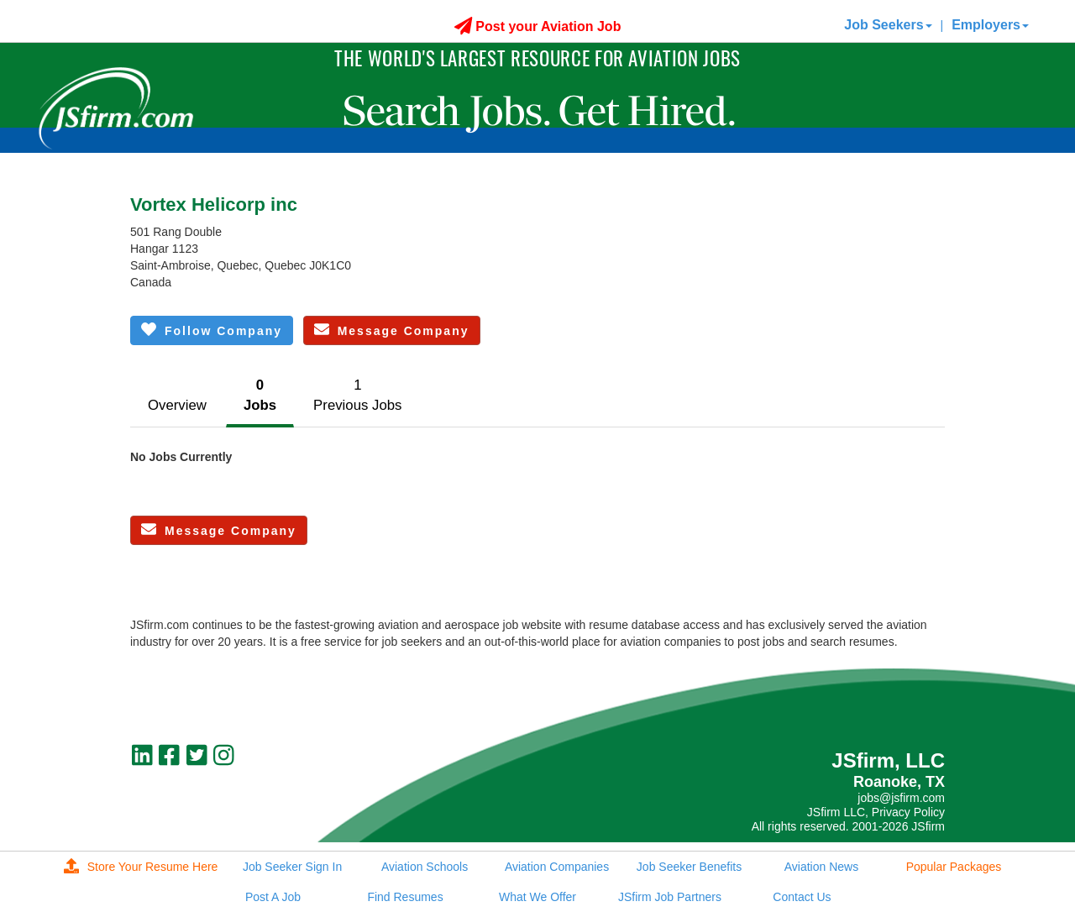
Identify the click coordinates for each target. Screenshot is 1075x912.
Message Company (391, 330)
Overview (177, 405)
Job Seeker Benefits (689, 866)
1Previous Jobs (357, 395)
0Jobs (260, 395)
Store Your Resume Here (141, 866)
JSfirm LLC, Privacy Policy (876, 812)
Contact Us (802, 897)
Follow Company (211, 330)
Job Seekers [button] (887, 25)
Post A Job (273, 897)
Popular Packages (954, 866)
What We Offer (537, 897)
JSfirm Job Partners (669, 897)
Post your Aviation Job (537, 26)
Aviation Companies (557, 866)
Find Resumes (405, 897)
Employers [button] (990, 25)
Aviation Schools (424, 866)
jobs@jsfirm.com (901, 798)
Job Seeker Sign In (292, 866)
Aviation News (821, 866)
